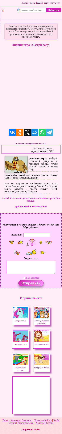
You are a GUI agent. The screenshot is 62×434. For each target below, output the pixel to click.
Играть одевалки (25, 423)
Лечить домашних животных (41, 321)
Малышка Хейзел (43, 420)
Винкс (6, 420)
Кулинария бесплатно (21, 420)
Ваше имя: (16, 234)
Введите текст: (31, 258)
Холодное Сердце (44, 423)
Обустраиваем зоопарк (20, 367)
